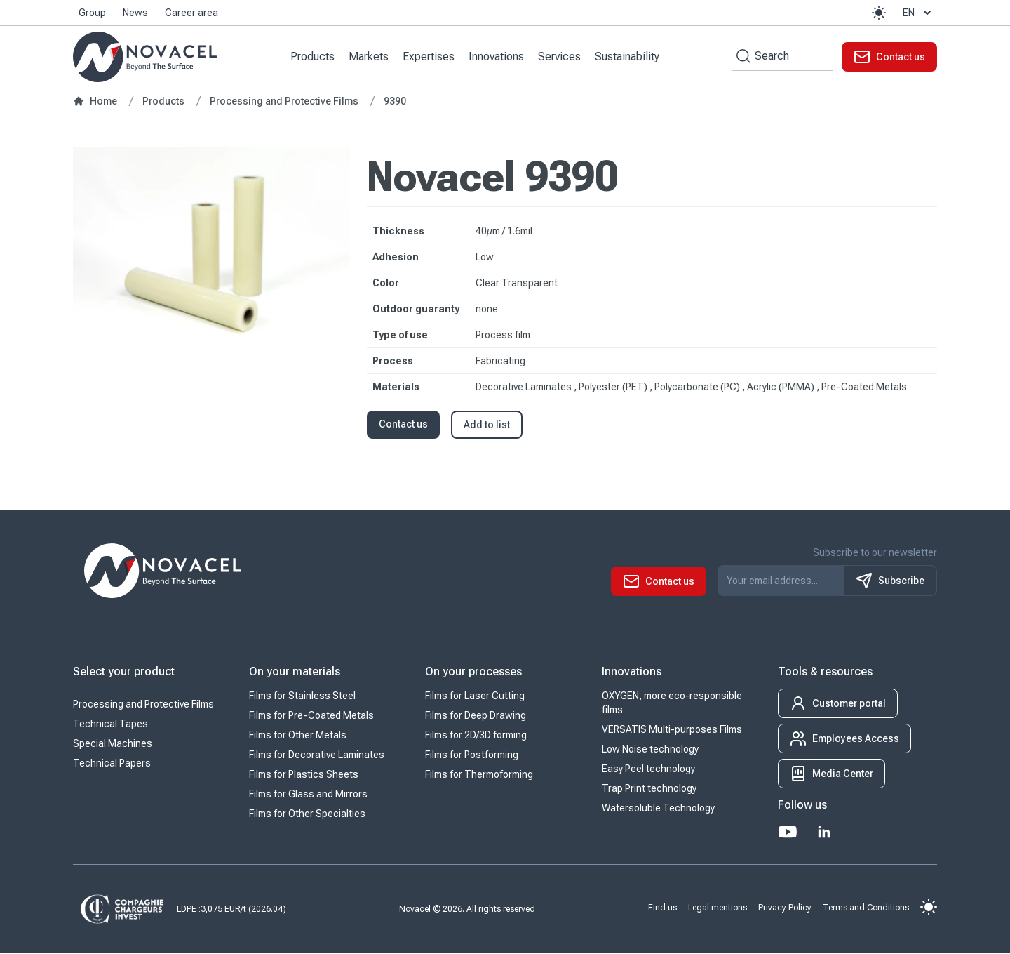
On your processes (473, 672)
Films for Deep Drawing (475, 716)
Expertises (429, 56)
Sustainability (627, 56)
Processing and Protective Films (143, 704)
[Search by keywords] (741, 56)
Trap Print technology (649, 789)
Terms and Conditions (866, 908)
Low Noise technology (650, 749)
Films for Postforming (471, 755)
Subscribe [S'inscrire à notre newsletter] (890, 581)
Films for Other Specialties (307, 814)
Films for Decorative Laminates (316, 755)
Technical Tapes (110, 724)
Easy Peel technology (648, 769)
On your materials (294, 672)
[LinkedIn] (824, 832)
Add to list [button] (487, 425)
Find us (662, 908)
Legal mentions (717, 908)
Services (560, 56)
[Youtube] (787, 832)
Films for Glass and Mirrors (308, 794)
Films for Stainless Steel (302, 696)
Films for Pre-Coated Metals (311, 716)
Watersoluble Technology (658, 808)
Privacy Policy (785, 908)
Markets (369, 56)
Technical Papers (112, 763)
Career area (191, 12)
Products (313, 56)
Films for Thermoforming (479, 775)
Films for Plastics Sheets (303, 775)
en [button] (918, 13)
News (135, 12)
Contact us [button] (403, 424)
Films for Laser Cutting (475, 696)
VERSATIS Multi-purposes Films (672, 730)
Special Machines (112, 744)
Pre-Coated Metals (864, 387)
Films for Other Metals (297, 735)
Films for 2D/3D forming (476, 735)
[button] (879, 12)
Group (92, 12)
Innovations (497, 56)
